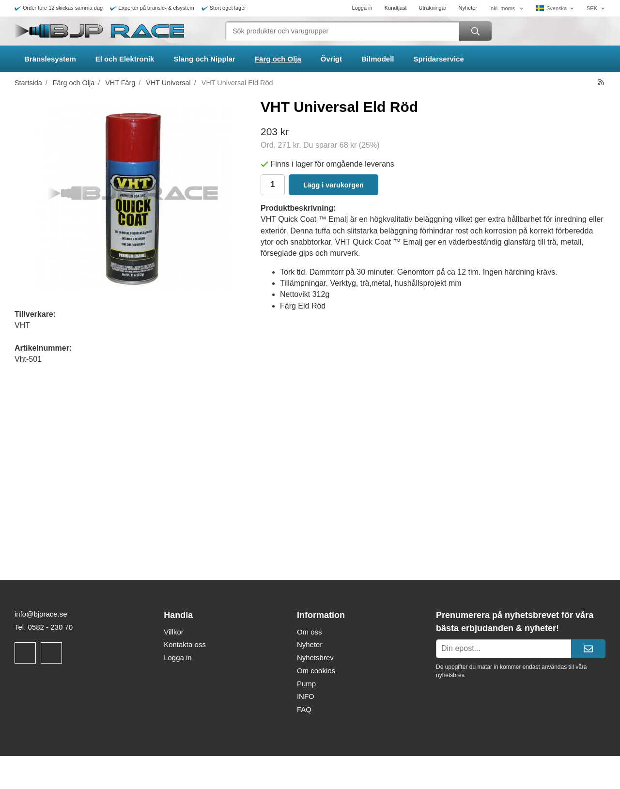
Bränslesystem (50, 59)
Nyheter (467, 8)
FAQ (304, 709)
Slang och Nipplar (204, 59)
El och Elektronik (125, 59)
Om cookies (316, 670)
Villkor (174, 632)
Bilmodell (377, 59)
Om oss (309, 632)
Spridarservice (439, 59)
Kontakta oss (185, 644)
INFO (305, 696)
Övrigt (331, 59)
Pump (306, 684)
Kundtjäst (396, 8)
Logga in (362, 8)
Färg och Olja (278, 59)
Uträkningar (433, 8)
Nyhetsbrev (315, 657)
